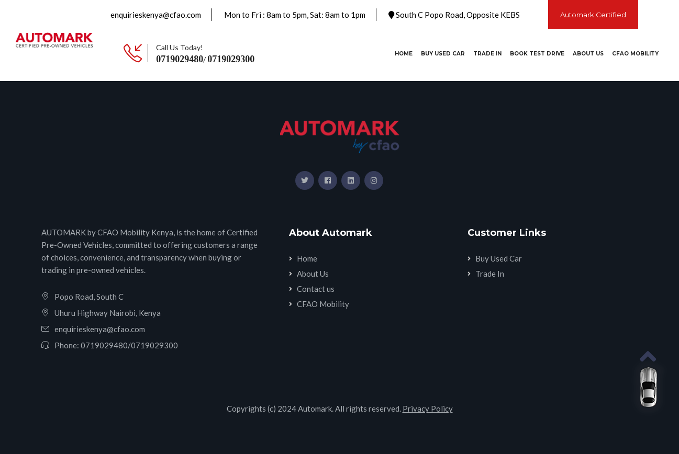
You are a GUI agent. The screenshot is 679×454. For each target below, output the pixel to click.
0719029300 (230, 59)
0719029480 (179, 59)
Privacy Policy (428, 408)
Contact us (316, 288)
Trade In (487, 53)
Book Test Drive (537, 53)
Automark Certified (593, 14)
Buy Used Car (443, 53)
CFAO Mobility (635, 53)
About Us (588, 53)
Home (406, 53)
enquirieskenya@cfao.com (155, 14)
